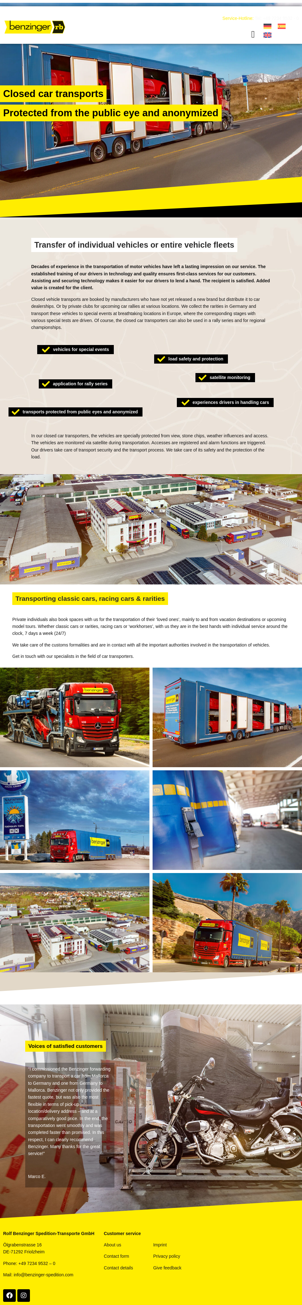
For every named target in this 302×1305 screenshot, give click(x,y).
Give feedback (167, 1267)
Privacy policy (166, 1256)
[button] (253, 34)
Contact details (118, 1267)
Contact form (116, 1256)
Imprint (160, 1244)
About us (112, 1244)
